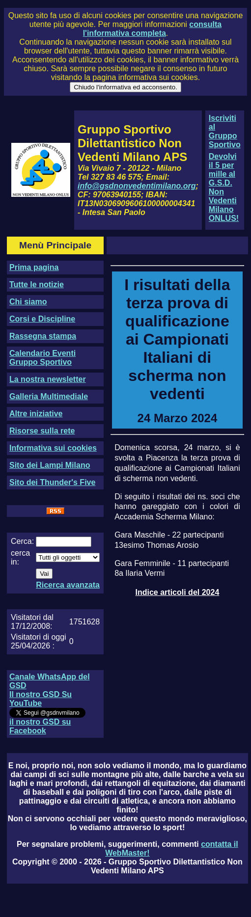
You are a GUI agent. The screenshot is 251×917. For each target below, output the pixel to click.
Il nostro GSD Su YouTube (40, 698)
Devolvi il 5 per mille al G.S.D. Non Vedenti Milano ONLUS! (224, 187)
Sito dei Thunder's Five (52, 482)
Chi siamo (28, 301)
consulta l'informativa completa (152, 28)
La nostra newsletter (47, 379)
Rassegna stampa (42, 336)
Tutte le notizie (36, 284)
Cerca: (22, 541)
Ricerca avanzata (68, 585)
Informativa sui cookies (53, 448)
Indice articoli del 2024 (178, 592)
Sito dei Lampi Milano (49, 465)
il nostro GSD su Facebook (40, 726)
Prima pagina (33, 267)
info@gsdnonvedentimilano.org (136, 186)
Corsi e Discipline (42, 319)
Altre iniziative (35, 413)
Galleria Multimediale (48, 396)
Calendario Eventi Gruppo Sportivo (42, 357)
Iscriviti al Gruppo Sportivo (225, 131)
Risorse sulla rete (42, 431)
